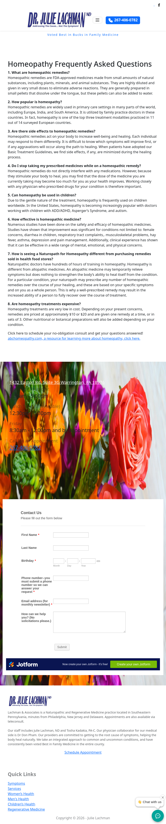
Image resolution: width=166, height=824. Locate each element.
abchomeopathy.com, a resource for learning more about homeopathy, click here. (74, 338)
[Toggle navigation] (97, 20)
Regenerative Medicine (26, 809)
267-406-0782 (25, 447)
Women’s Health (21, 793)
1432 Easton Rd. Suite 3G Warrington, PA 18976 (57, 382)
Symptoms (16, 783)
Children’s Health (21, 804)
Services (14, 788)
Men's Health (18, 799)
